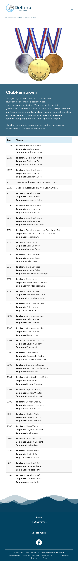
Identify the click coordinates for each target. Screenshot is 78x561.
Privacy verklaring (56, 552)
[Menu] (72, 10)
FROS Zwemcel (39, 522)
